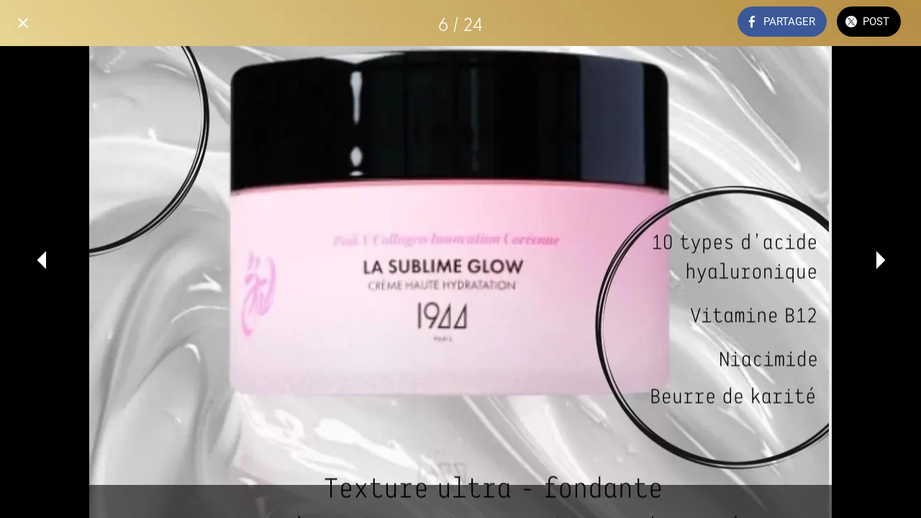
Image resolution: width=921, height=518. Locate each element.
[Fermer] (23, 23)
